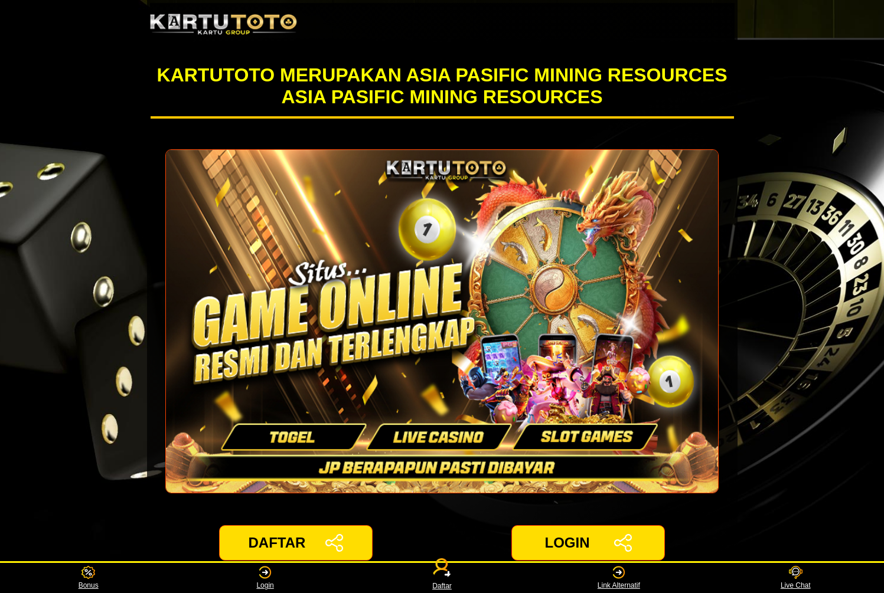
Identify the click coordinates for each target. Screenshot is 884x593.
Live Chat (796, 578)
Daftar (442, 578)
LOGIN (587, 543)
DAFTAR (296, 543)
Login (264, 578)
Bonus (89, 578)
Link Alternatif (619, 578)
